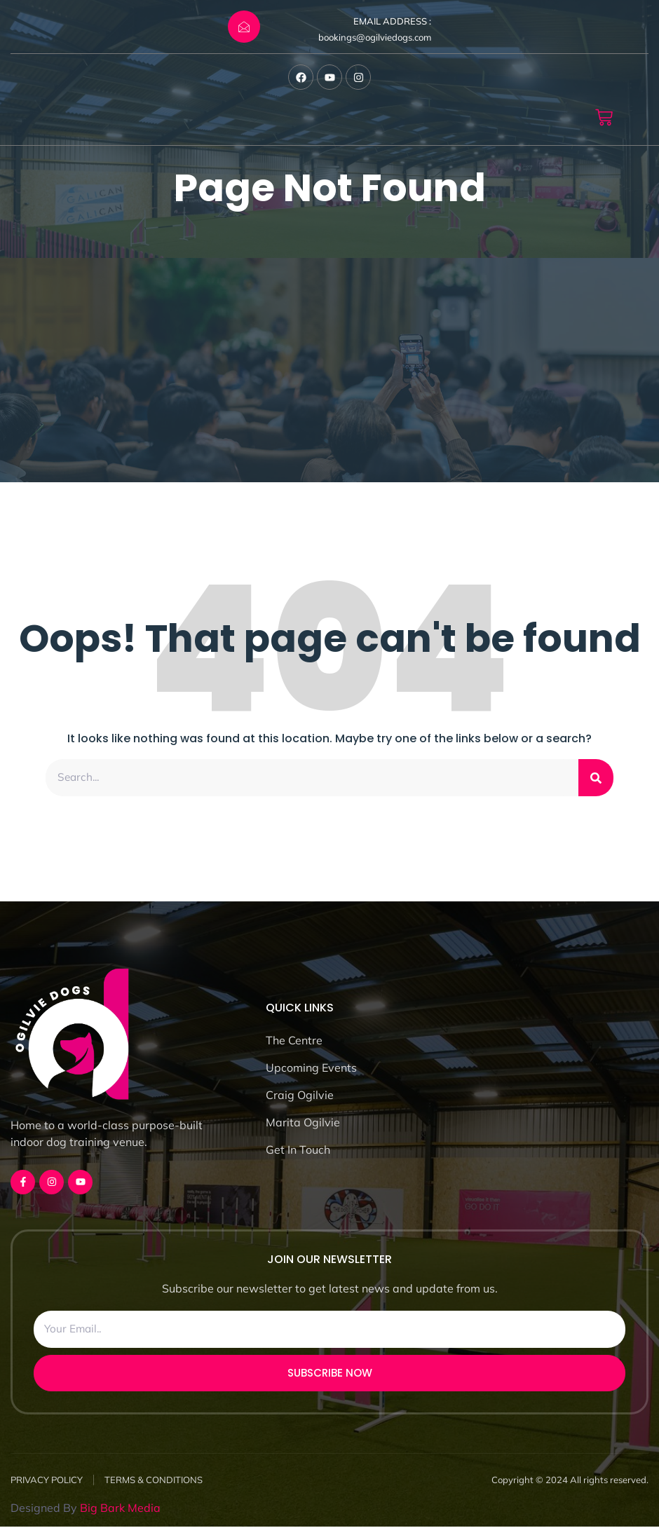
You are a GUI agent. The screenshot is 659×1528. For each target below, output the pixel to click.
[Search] (595, 778)
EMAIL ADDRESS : (392, 21)
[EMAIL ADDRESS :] (244, 27)
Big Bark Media (120, 1509)
